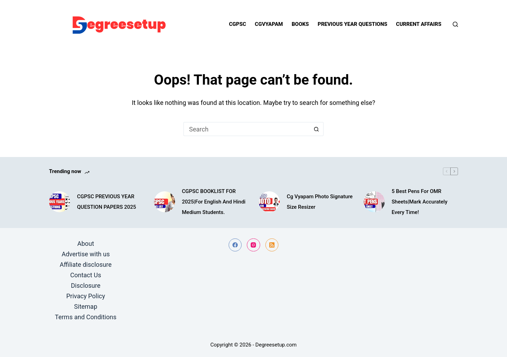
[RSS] (272, 245)
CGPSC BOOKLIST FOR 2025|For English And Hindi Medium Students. (214, 201)
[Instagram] (253, 245)
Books (300, 24)
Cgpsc (237, 24)
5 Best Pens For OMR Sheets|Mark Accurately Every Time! (419, 201)
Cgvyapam (269, 24)
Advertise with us (86, 254)
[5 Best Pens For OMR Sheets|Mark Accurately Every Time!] (374, 201)
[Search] (455, 24)
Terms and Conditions (86, 317)
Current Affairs (418, 24)
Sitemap (85, 306)
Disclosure (85, 285)
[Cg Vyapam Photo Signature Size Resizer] (269, 201)
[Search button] (317, 129)
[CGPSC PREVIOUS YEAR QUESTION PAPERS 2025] (59, 201)
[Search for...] (246, 129)
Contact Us (85, 275)
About (85, 243)
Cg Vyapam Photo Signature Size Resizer (320, 201)
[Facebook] (235, 245)
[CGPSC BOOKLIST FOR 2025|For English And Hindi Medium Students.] (164, 201)
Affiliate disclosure (86, 264)
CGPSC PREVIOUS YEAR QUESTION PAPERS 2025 (106, 201)
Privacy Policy (85, 296)
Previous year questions (352, 24)
